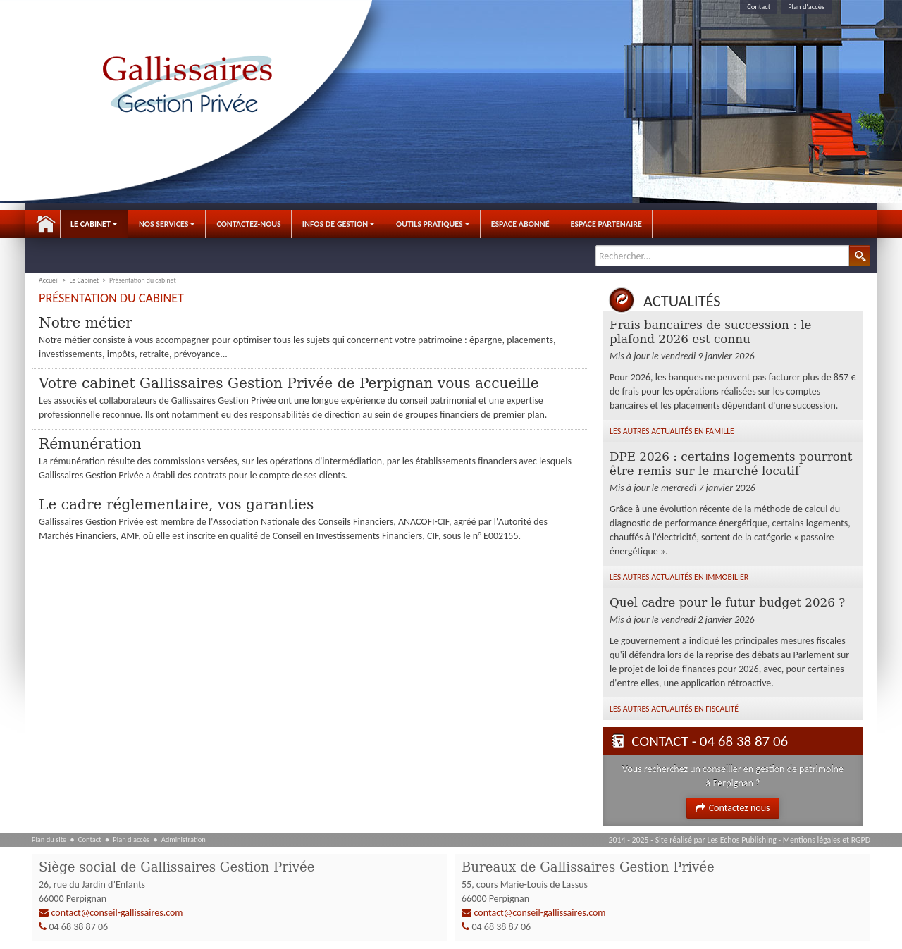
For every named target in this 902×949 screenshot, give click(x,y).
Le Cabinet (94, 224)
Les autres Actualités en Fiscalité (674, 709)
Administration (183, 839)
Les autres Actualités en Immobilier (679, 577)
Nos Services (167, 224)
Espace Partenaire (606, 224)
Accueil (46, 224)
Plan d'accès (806, 6)
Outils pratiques (433, 224)
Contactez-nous (248, 224)
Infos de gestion (338, 224)
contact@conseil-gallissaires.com (117, 913)
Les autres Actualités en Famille (672, 431)
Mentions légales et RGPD (826, 840)
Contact (758, 6)
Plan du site (49, 839)
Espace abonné (520, 224)
